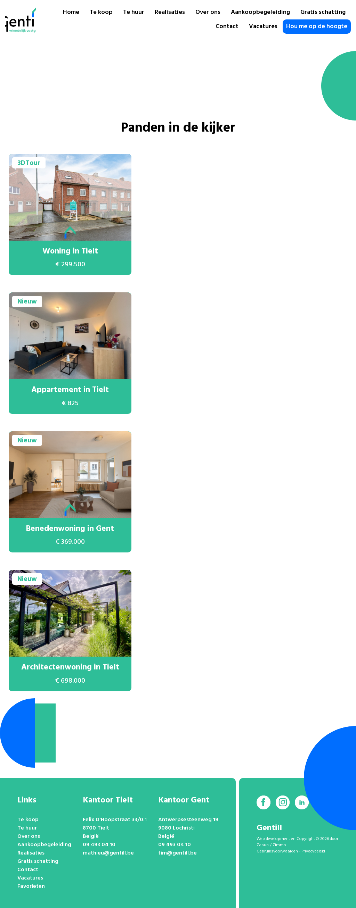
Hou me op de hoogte (316, 26)
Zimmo (279, 845)
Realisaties (170, 12)
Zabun (263, 845)
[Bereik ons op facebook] (263, 802)
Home (71, 12)
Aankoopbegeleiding (260, 12)
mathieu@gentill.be (108, 853)
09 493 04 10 (99, 844)
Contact (227, 26)
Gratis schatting (323, 12)
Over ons (207, 12)
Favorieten (31, 886)
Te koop (101, 12)
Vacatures (263, 26)
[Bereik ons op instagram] (283, 802)
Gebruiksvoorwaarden (277, 851)
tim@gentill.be (177, 853)
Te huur (133, 12)
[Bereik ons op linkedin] (302, 802)
